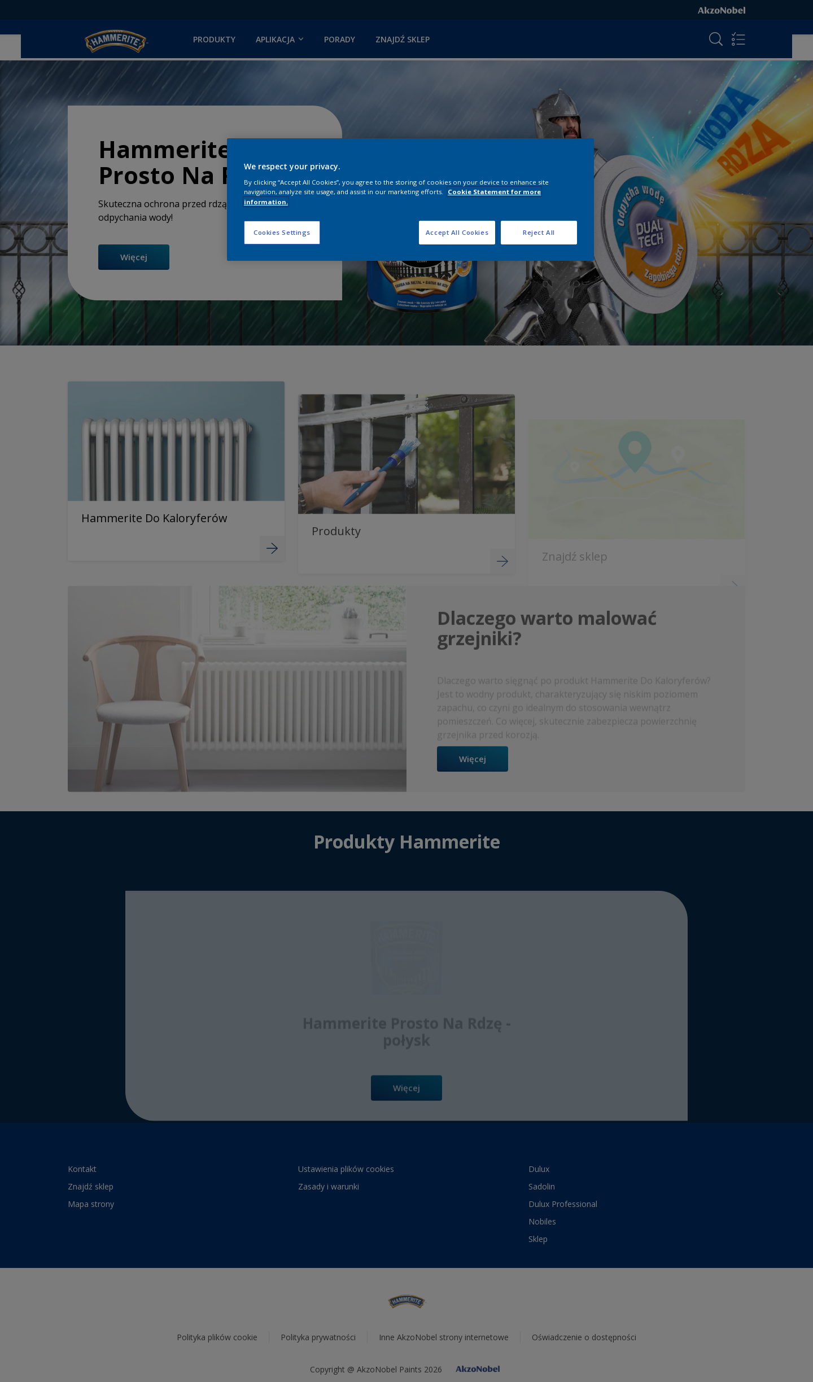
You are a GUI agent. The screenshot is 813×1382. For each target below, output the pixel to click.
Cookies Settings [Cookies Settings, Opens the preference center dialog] (282, 232)
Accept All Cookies (457, 232)
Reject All (539, 232)
